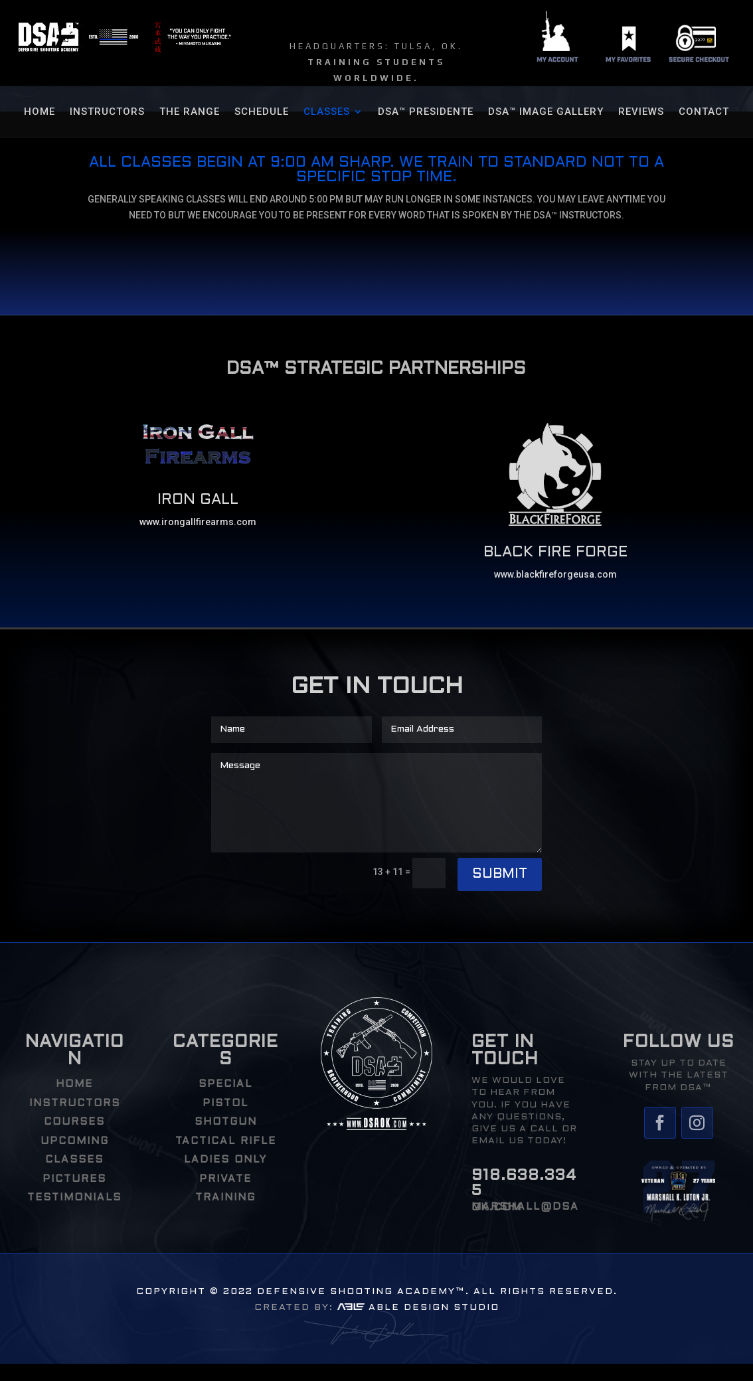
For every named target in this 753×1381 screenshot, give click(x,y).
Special (225, 1084)
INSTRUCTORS (74, 1103)
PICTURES (74, 1179)
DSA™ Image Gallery (546, 112)
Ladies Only (225, 1160)
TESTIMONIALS (74, 1197)
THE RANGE (189, 112)
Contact (704, 112)
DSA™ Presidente (425, 112)
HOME (39, 112)
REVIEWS (641, 112)
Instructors (107, 112)
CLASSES (326, 112)
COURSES (74, 1122)
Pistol (225, 1103)
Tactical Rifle (225, 1141)
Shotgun (226, 1122)
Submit (499, 874)
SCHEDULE (261, 112)
